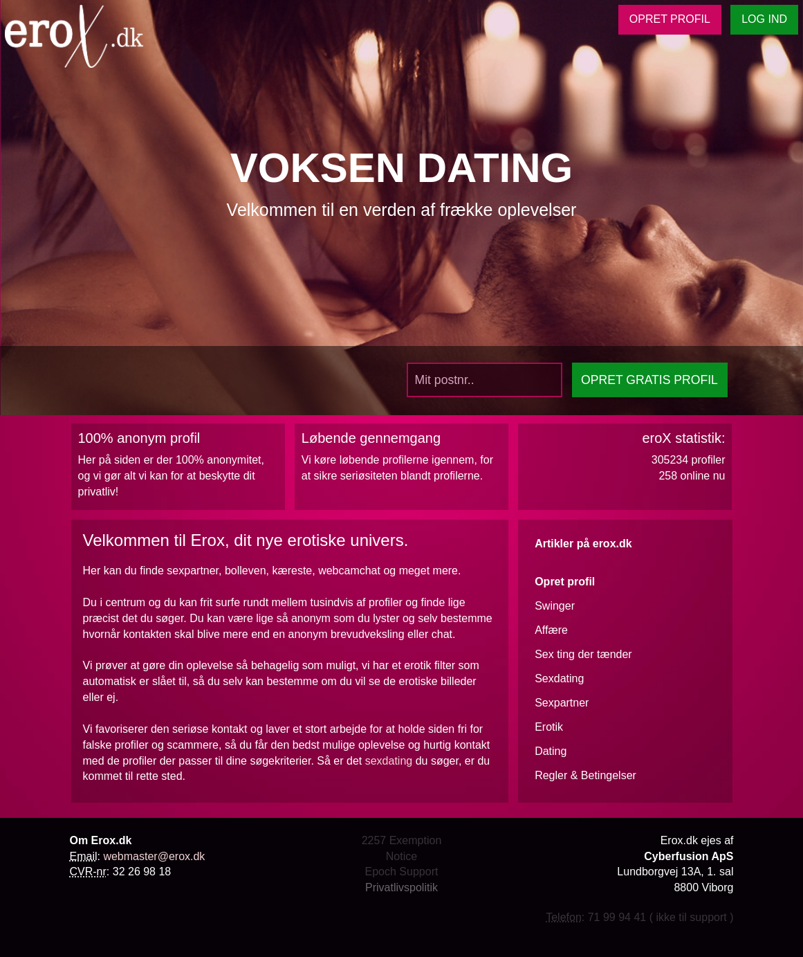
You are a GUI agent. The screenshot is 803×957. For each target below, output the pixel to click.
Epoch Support (402, 871)
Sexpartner (562, 703)
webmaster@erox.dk (154, 856)
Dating (550, 751)
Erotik (549, 727)
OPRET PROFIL (669, 19)
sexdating (389, 761)
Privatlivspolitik (401, 887)
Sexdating (559, 678)
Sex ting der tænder (583, 654)
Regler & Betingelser (585, 775)
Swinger (555, 606)
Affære (551, 630)
